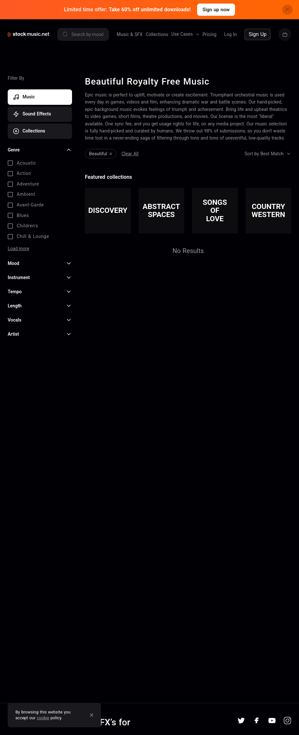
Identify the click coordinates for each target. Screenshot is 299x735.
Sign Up (258, 34)
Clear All (130, 153)
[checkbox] (40, 163)
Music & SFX (129, 34)
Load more (18, 248)
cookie (43, 717)
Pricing (209, 34)
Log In (230, 34)
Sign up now (216, 10)
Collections (157, 34)
